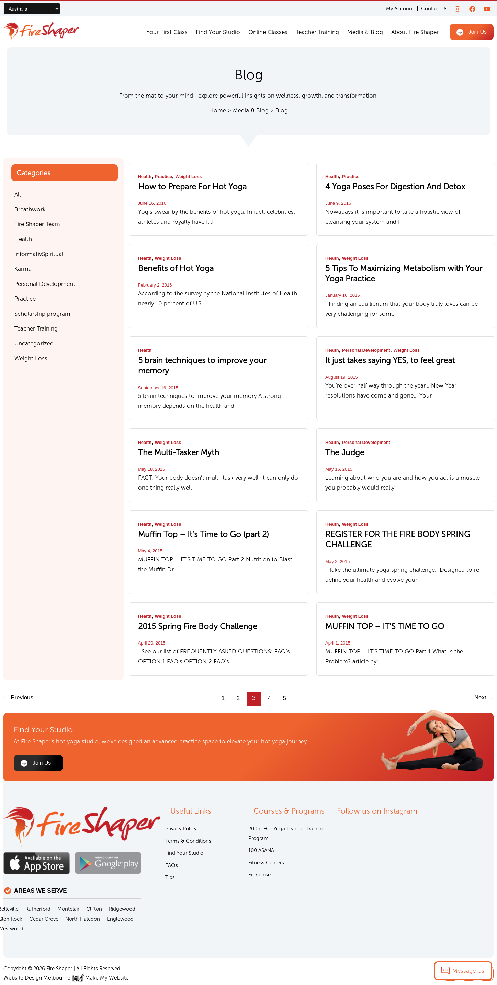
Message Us (468, 970)
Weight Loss (192, 176)
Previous (19, 675)
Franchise (259, 859)
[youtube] (487, 9)
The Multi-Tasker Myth (173, 436)
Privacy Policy (180, 811)
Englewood (120, 900)
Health (145, 176)
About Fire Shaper (415, 32)
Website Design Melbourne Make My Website (62, 959)
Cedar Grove (43, 900)
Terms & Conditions (188, 823)
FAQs (171, 849)
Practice (165, 176)
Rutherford (37, 890)
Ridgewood (122, 890)
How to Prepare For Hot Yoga (183, 186)
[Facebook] (472, 9)
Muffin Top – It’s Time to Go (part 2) (193, 516)
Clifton (94, 890)
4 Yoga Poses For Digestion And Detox (384, 186)
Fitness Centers (266, 846)
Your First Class (167, 32)
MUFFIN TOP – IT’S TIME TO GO (375, 605)
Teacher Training (317, 32)
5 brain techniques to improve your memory (206, 355)
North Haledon (82, 900)
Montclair (68, 890)
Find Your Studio (218, 32)
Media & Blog (365, 32)
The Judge (342, 436)
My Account (400, 8)
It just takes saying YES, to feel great (380, 355)
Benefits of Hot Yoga (170, 266)
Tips (170, 862)
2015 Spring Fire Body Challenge (189, 605)
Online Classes (267, 32)
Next (483, 675)
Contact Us (434, 8)
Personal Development (369, 345)
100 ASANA (261, 833)
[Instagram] (457, 9)
